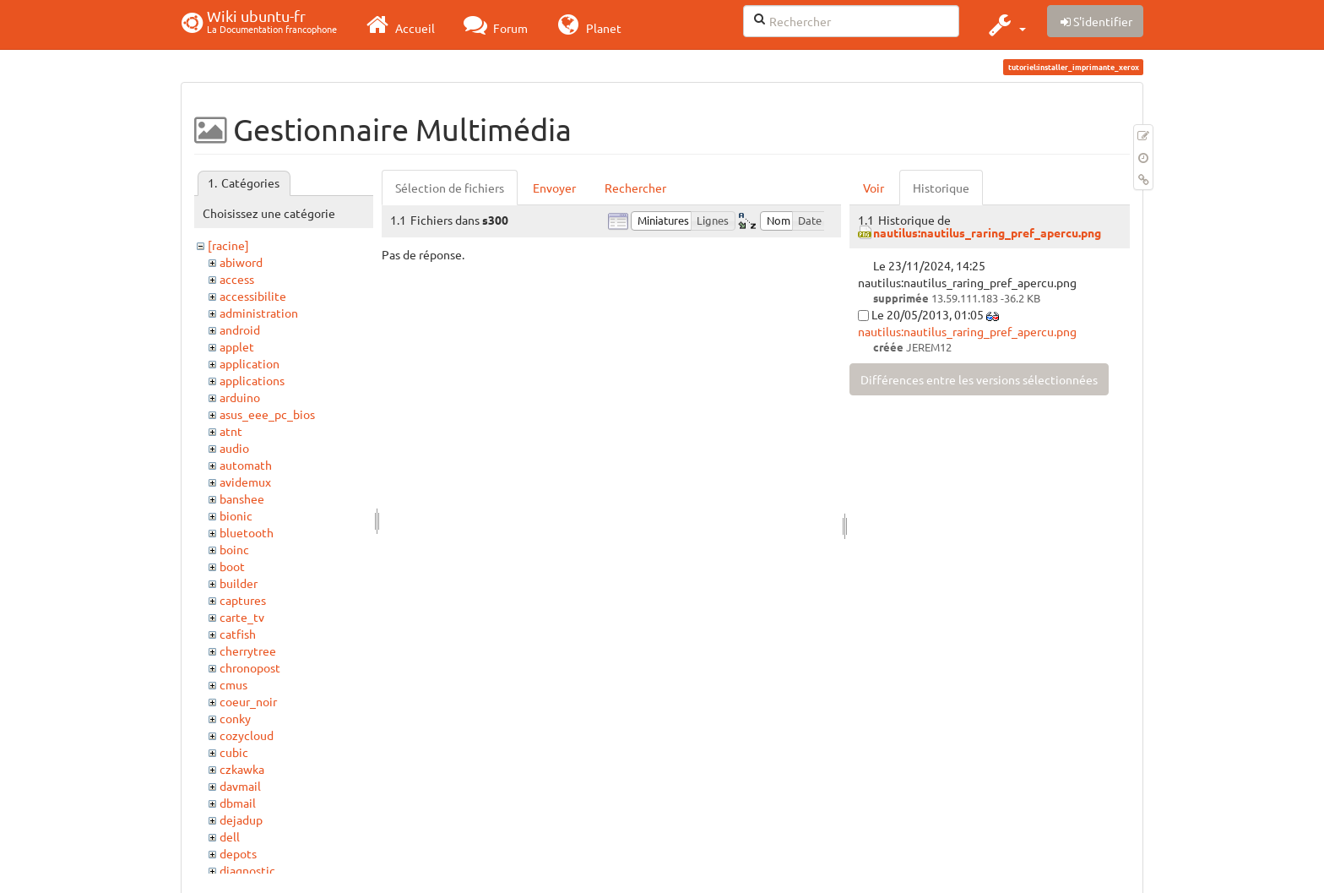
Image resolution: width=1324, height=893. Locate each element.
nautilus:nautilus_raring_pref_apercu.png (987, 232)
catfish (238, 633)
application (249, 363)
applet (237, 346)
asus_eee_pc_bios (267, 414)
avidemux (245, 481)
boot (232, 566)
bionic (236, 515)
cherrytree (248, 650)
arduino (240, 397)
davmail (240, 785)
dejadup (241, 819)
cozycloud (247, 735)
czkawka (242, 768)
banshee (242, 498)
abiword (241, 262)
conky (235, 718)
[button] (1005, 24)
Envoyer (554, 187)
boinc (234, 549)
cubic (234, 752)
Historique (941, 187)
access (237, 278)
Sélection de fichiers (449, 187)
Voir (873, 187)
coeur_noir (248, 701)
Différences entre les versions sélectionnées (979, 379)
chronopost (250, 667)
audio (234, 447)
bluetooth (247, 532)
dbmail (238, 802)
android (240, 329)
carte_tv (242, 616)
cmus (233, 684)
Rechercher (635, 187)
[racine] (228, 245)
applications (252, 380)
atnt (231, 430)
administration (259, 312)
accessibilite (253, 295)
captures (243, 599)
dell (230, 836)
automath (246, 464)
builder (239, 583)
